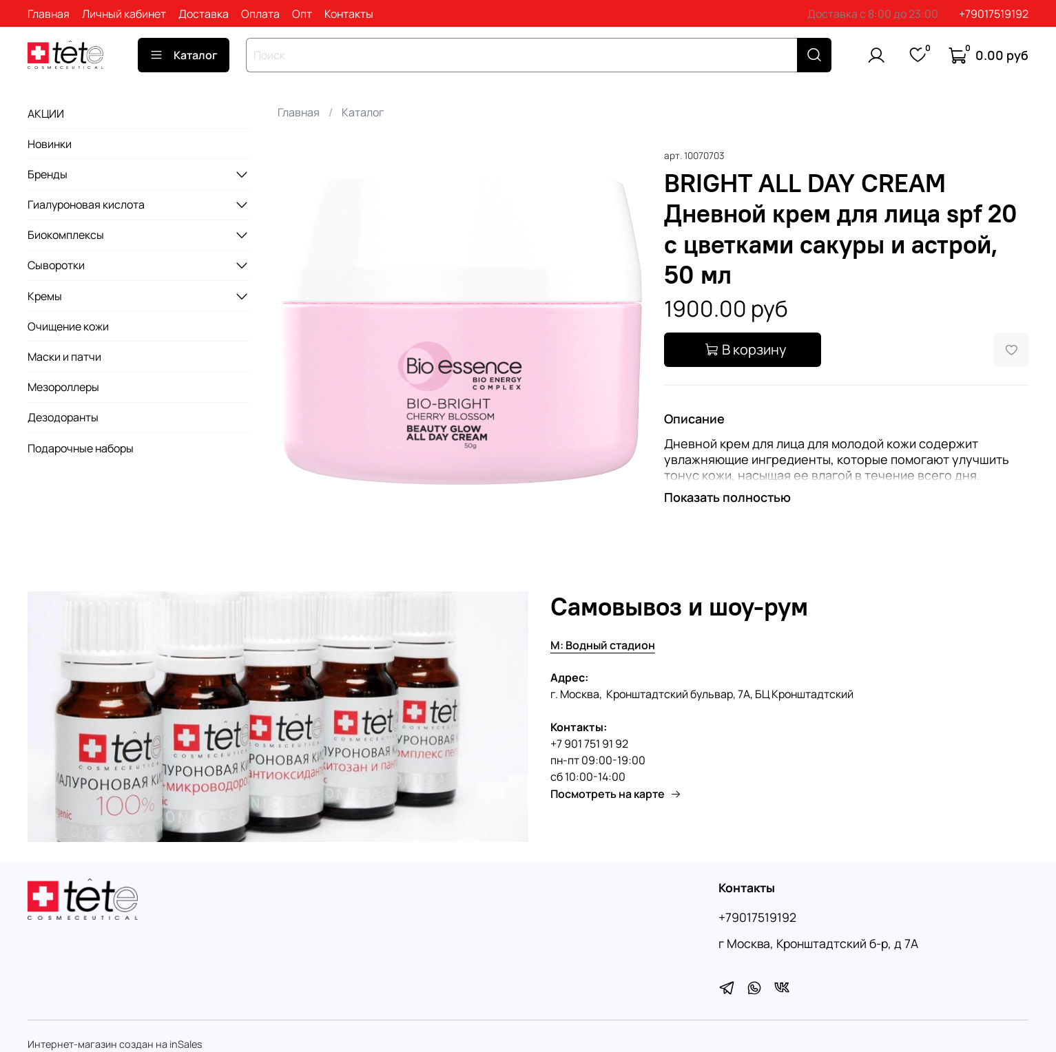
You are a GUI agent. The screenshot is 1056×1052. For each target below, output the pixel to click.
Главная (49, 13)
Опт (302, 13)
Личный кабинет (124, 13)
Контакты (348, 13)
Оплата (260, 13)
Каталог (183, 55)
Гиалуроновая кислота (86, 204)
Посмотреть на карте (615, 793)
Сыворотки (56, 265)
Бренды (48, 174)
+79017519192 (993, 13)
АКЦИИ (46, 113)
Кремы (45, 296)
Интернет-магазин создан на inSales (115, 1044)
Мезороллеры (63, 386)
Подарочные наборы (81, 448)
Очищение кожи (68, 326)
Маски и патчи (64, 356)
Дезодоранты (63, 417)
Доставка (203, 13)
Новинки (50, 143)
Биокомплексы (66, 234)
